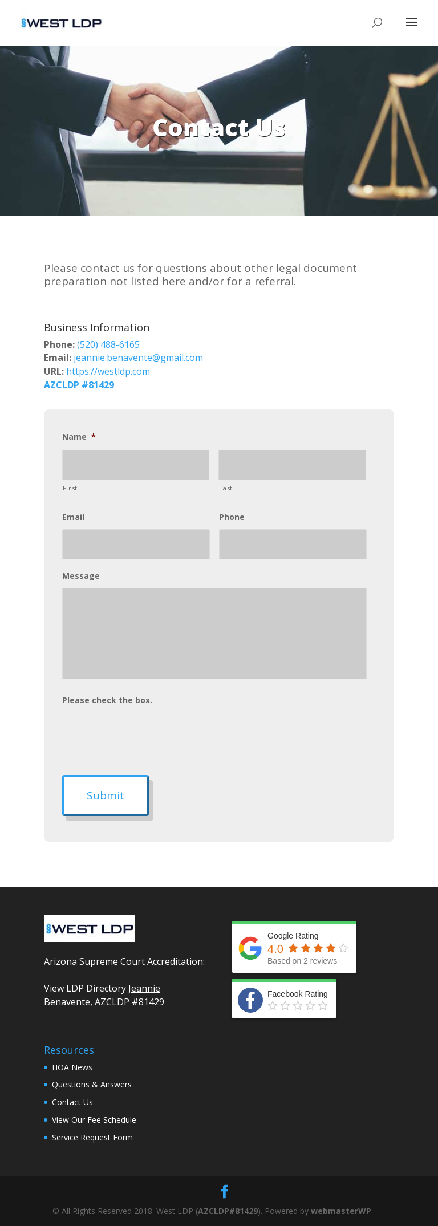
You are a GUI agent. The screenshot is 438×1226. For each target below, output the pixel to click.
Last (226, 488)
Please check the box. (107, 700)
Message (81, 576)
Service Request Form (92, 1137)
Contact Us (72, 1102)
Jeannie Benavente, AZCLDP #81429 (104, 995)
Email (73, 517)
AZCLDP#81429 (228, 1210)
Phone (232, 517)
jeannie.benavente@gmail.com (138, 357)
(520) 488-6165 (108, 344)
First (70, 488)
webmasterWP (341, 1210)
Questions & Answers (92, 1084)
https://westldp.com (108, 371)
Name (79, 437)
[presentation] (149, 734)
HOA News (72, 1067)
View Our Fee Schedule (94, 1119)
